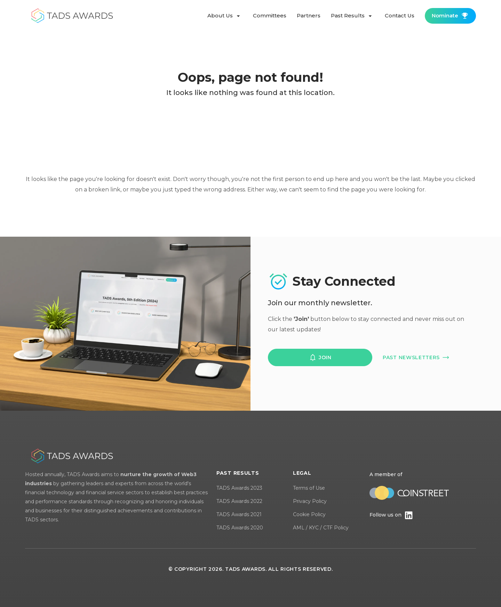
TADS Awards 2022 (239, 501)
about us (224, 16)
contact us (399, 15)
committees (269, 15)
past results (352, 16)
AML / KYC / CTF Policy (321, 528)
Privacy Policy (310, 501)
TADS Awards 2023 (239, 488)
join (320, 357)
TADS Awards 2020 (239, 528)
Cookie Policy (309, 514)
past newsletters (416, 357)
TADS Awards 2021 (239, 514)
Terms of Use (309, 488)
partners (308, 15)
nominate (450, 15)
